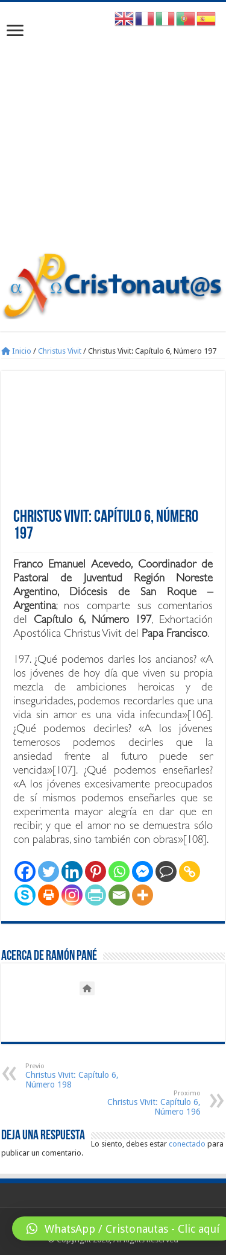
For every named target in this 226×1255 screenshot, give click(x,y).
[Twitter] (48, 871)
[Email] (119, 895)
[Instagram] (72, 895)
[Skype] (25, 895)
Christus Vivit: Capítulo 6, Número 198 (87, 1075)
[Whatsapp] (119, 871)
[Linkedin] (72, 871)
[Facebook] (25, 871)
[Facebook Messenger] (142, 871)
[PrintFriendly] (95, 895)
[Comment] (166, 871)
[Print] (48, 895)
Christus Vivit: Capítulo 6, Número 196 (139, 1102)
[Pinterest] (95, 871)
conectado (187, 1143)
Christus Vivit (59, 350)
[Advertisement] (113, 133)
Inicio (16, 350)
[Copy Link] (189, 871)
